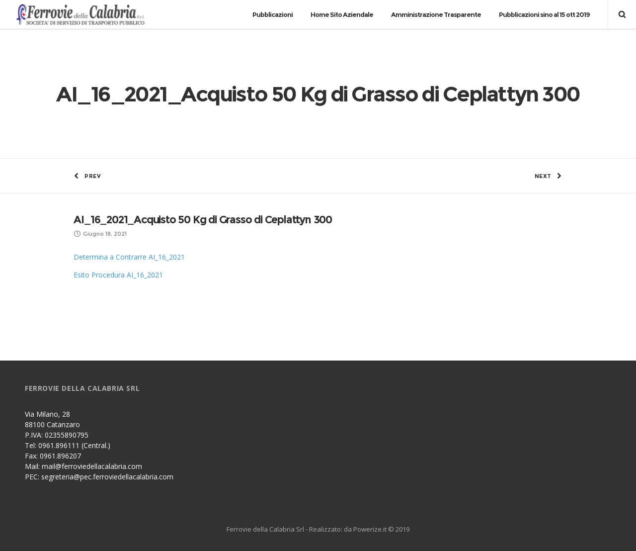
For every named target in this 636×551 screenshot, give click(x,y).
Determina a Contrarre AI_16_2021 (129, 257)
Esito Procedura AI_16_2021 (118, 274)
